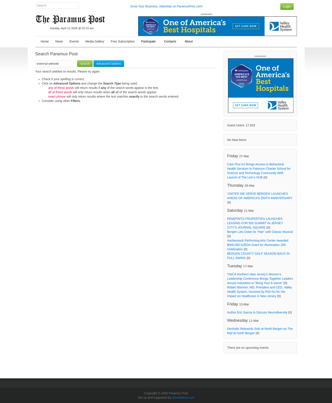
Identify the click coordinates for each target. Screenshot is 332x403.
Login (287, 6)
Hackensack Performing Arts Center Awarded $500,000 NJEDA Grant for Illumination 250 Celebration (257, 245)
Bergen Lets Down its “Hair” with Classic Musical (260, 232)
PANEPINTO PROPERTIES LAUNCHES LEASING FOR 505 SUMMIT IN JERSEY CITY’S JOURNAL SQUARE (255, 223)
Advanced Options (108, 63)
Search (85, 63)
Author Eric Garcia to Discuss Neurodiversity (257, 312)
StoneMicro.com (183, 397)
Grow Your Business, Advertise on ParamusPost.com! (166, 6)
